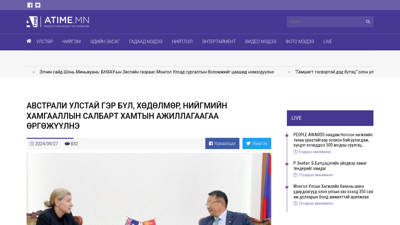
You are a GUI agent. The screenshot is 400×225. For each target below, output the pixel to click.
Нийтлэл (182, 41)
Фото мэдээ (300, 41)
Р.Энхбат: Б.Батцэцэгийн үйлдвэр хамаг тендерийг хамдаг (330, 166)
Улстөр (44, 41)
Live (327, 41)
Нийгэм (71, 41)
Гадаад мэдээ (145, 41)
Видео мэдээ (260, 41)
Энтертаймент (219, 41)
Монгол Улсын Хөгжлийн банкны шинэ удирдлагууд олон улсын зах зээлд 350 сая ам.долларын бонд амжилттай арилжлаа (333, 191)
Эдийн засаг (105, 41)
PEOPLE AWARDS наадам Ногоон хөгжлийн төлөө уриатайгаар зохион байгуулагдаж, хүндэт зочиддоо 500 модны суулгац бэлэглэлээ (332, 140)
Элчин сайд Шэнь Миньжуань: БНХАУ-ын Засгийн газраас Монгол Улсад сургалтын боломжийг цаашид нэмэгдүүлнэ (160, 71)
